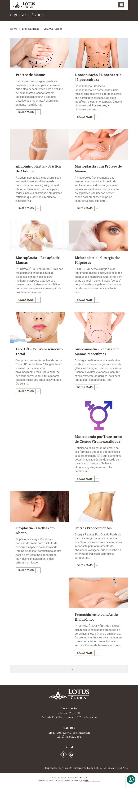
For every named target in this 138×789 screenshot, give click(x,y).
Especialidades (30, 28)
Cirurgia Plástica (53, 28)
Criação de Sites (45, 784)
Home (14, 28)
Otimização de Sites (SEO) (67, 784)
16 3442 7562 (71, 740)
